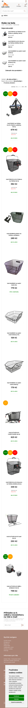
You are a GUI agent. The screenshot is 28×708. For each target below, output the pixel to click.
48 (22, 86)
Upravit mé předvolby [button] (16, 702)
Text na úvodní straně (9, 662)
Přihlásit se (6, 642)
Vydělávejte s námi (9, 647)
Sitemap (6, 650)
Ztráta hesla (7, 645)
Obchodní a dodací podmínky (11, 660)
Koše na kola (16, 24)
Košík (25, 5)
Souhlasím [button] (16, 696)
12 (16, 86)
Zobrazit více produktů (13, 70)
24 (19, 86)
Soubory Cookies (8, 649)
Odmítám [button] (16, 699)
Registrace (6, 644)
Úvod (2, 24)
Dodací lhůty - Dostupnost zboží (12, 659)
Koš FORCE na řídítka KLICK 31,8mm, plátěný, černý (14, 125)
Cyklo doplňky (8, 24)
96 (26, 86)
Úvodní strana (7, 640)
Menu (6, 15)
